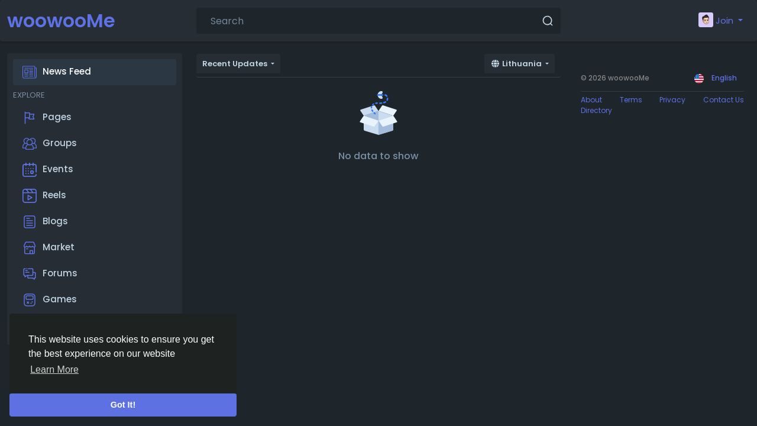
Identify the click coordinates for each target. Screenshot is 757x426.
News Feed (56, 72)
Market (48, 248)
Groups (49, 144)
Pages (47, 118)
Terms (631, 100)
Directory (596, 110)
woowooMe (61, 20)
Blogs (45, 222)
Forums (49, 274)
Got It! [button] (123, 404)
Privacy (672, 100)
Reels (44, 196)
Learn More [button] (54, 369)
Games (49, 300)
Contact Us (723, 100)
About (591, 100)
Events (47, 170)
